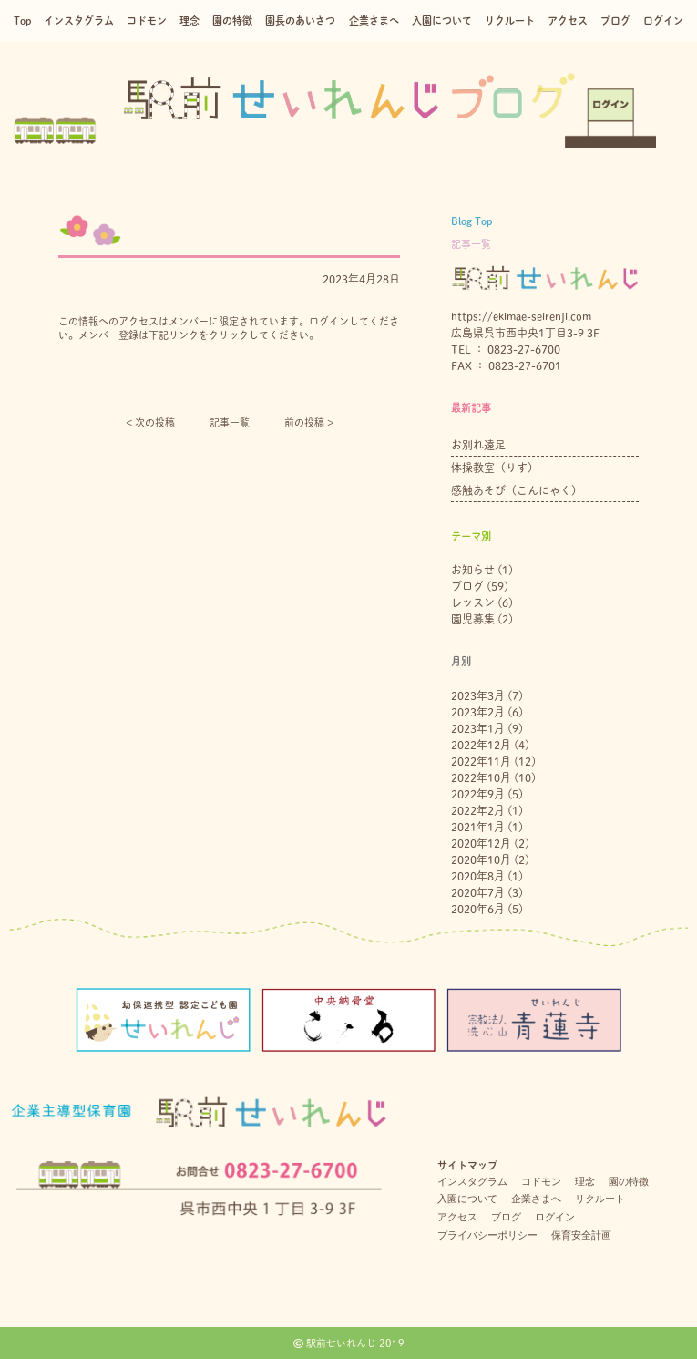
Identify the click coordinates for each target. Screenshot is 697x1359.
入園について (442, 20)
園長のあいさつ (300, 20)
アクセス (568, 20)
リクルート (510, 20)
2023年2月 (478, 711)
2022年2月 (478, 810)
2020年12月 (481, 843)
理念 (189, 20)
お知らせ (473, 569)
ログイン (663, 20)
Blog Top (471, 221)
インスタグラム (79, 20)
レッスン (473, 602)
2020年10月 (481, 859)
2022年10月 (481, 777)
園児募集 (473, 618)
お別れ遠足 (478, 444)
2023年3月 (478, 695)
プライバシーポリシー (487, 1235)
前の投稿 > (308, 422)
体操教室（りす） (494, 467)
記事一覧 (230, 422)
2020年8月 (478, 875)
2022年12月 (481, 744)
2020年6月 (478, 908)
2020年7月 (478, 892)
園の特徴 (232, 20)
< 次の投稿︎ (150, 422)
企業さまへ (374, 20)
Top (22, 20)
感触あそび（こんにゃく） (516, 490)
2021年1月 (478, 826)
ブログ (615, 20)
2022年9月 (478, 793)
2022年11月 (481, 761)
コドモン (147, 20)
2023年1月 (478, 728)
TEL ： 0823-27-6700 (505, 349)
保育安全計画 (581, 1235)
